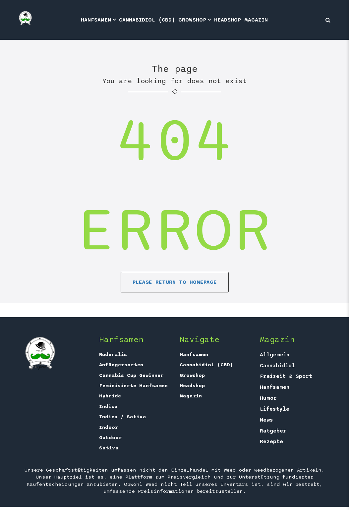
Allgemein (274, 354)
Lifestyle (274, 409)
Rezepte (271, 441)
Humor (268, 398)
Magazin (256, 20)
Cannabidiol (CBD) (147, 20)
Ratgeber (273, 431)
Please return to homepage (175, 282)
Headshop (227, 20)
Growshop (192, 20)
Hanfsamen (96, 20)
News (266, 420)
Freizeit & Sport (286, 376)
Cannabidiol (277, 365)
